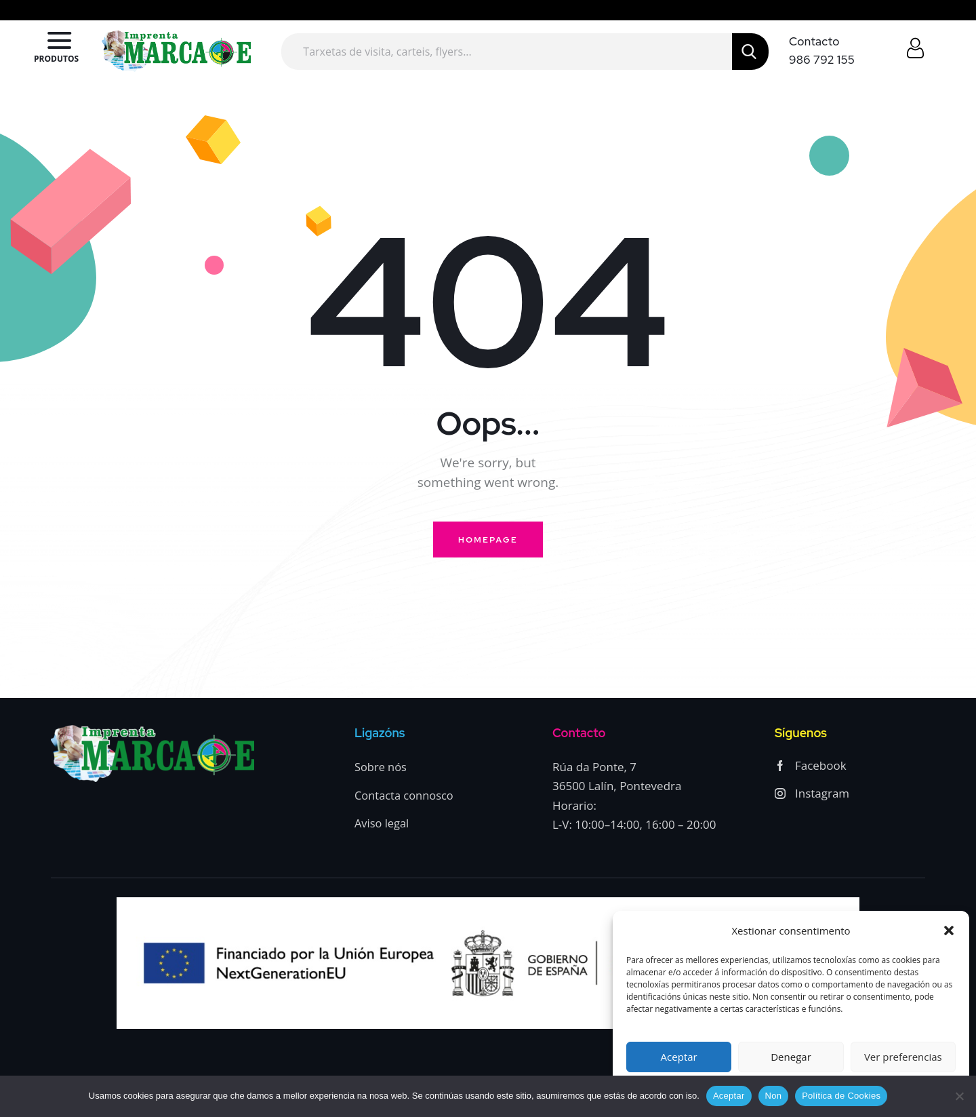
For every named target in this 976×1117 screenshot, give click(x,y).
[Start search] (750, 51)
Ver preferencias (903, 1056)
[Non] (959, 1096)
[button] (949, 930)
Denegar (791, 1056)
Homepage (488, 539)
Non (773, 1096)
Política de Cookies (841, 1096)
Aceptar (679, 1056)
